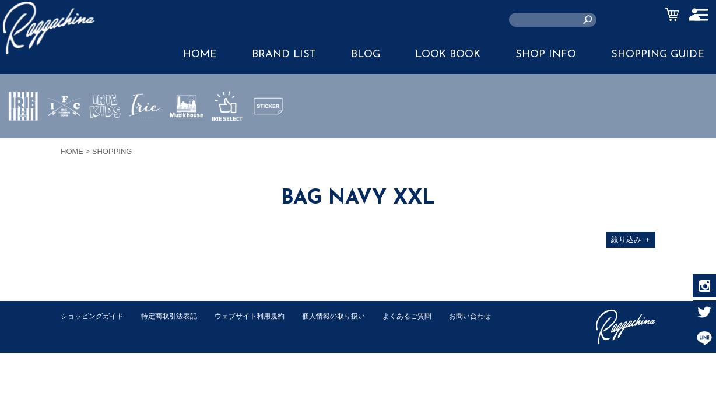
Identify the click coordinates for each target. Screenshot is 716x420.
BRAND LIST (284, 54)
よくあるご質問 (430, 316)
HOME (200, 54)
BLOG (365, 54)
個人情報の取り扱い (352, 316)
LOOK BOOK (447, 54)
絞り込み (631, 239)
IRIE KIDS (105, 140)
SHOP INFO (545, 54)
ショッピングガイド (95, 316)
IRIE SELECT (227, 140)
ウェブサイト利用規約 (262, 316)
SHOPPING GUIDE (657, 54)
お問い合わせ (83, 328)
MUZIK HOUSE (186, 140)
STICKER (268, 133)
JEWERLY (145, 133)
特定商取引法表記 (176, 316)
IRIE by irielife (23, 140)
